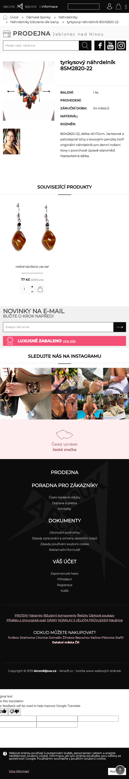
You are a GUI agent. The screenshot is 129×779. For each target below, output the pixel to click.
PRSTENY (21, 615)
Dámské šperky (38, 17)
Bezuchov (82, 638)
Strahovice (27, 638)
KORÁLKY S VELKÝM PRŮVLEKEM (83, 620)
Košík (65, 591)
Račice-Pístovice (102, 638)
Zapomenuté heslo (64, 573)
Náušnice (116, 620)
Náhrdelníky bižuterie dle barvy (34, 22)
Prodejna (58, 33)
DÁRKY (52, 620)
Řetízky (82, 615)
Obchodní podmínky (64, 532)
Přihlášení (64, 579)
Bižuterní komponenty (59, 615)
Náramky (36, 615)
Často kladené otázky (64, 497)
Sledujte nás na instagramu (64, 356)
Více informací (19, 771)
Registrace (64, 585)
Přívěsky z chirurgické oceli (26, 620)
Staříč (119, 638)
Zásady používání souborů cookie (64, 544)
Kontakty (64, 509)
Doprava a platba (64, 503)
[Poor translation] (14, 712)
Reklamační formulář (64, 550)
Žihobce (68, 638)
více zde (69, 341)
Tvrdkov (13, 638)
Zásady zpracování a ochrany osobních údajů (64, 538)
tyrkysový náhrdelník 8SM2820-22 (93, 22)
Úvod (14, 17)
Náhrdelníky (67, 17)
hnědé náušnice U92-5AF (32, 266)
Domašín (55, 638)
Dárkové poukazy (101, 615)
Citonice (42, 638)
